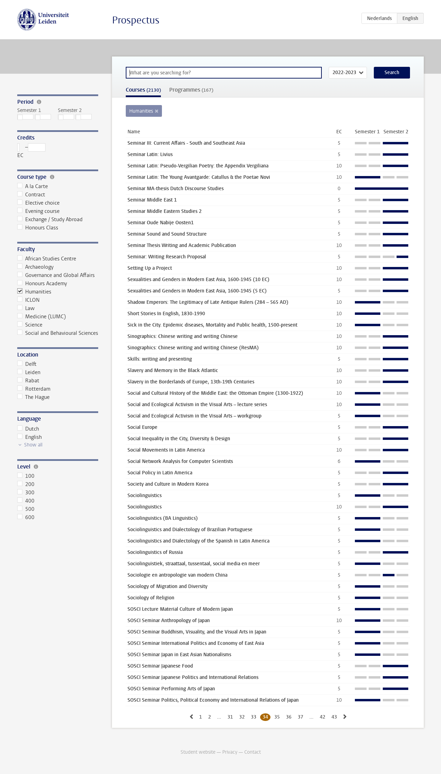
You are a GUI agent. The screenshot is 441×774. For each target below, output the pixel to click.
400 (25, 500)
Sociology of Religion (150, 598)
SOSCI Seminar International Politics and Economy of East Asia (195, 643)
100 (25, 476)
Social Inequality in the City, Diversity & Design (178, 438)
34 (265, 717)
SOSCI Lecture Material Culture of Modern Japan (180, 609)
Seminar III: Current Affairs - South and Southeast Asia (186, 143)
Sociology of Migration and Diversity (167, 586)
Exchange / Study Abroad (50, 219)
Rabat (28, 380)
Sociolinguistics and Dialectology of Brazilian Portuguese (190, 529)
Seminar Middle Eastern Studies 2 (164, 211)
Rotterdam (33, 388)
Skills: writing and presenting (159, 359)
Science (29, 324)
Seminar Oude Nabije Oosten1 (160, 222)
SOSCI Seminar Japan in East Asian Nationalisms (179, 654)
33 (253, 717)
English (29, 437)
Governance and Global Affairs (56, 275)
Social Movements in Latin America (166, 450)
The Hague (33, 397)
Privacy (229, 752)
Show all (33, 445)
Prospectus (136, 20)
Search (391, 72)
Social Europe (142, 427)
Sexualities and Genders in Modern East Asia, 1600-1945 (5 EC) (197, 291)
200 (25, 484)
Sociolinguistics (144, 495)
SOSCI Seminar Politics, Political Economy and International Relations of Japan (213, 700)
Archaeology (35, 267)
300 (25, 492)
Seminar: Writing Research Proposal (166, 257)
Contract (31, 194)
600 (25, 517)
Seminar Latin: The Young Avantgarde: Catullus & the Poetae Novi (198, 177)
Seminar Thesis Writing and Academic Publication (181, 245)
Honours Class (37, 227)
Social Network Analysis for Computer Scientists (180, 461)
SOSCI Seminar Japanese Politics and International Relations (192, 677)
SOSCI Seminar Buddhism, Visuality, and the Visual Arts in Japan (196, 632)
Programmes (191, 89)
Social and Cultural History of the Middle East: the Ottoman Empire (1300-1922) (215, 393)
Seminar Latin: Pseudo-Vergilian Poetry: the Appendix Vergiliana (197, 166)
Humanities (34, 291)
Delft (27, 364)
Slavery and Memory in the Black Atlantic (172, 370)
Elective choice (38, 202)
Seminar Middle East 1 (152, 200)
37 (300, 717)
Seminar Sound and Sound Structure (167, 234)
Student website (198, 752)
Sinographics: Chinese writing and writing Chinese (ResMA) (193, 347)
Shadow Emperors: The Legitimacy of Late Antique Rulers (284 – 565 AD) (207, 302)
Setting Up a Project (149, 268)
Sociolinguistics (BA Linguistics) (162, 518)
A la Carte (32, 186)
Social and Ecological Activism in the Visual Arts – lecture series (197, 404)
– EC (31, 151)
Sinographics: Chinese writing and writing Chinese (182, 336)
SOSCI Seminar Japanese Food (160, 666)
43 (334, 717)
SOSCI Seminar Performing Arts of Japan (171, 688)
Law (25, 308)
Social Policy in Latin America (159, 472)
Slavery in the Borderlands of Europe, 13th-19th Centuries (190, 382)
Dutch (28, 428)
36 (288, 717)
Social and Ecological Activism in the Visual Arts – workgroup (194, 416)
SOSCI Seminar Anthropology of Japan (168, 620)
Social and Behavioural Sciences (57, 333)
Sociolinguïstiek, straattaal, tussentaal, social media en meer (193, 563)
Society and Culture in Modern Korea (167, 484)
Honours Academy (42, 283)
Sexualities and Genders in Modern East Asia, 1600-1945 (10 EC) (198, 279)
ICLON (28, 300)
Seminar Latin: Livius (150, 154)
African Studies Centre (46, 258)
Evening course (38, 211)
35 (277, 717)
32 (242, 717)
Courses (143, 89)
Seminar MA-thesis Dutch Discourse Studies (175, 188)
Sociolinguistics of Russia (155, 552)
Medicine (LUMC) (41, 316)
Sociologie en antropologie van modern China (177, 575)
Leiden (28, 372)
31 (230, 717)
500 (25, 509)
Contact (252, 752)
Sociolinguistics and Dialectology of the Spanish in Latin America (198, 541)
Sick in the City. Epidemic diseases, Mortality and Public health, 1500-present (212, 325)
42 (322, 717)
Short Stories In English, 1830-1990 (166, 313)
